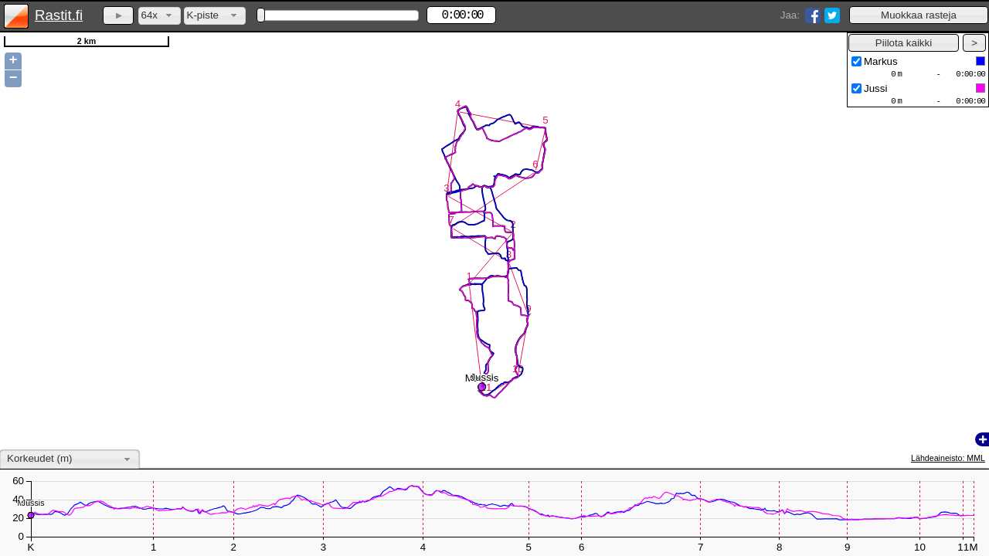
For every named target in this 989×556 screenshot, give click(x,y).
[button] (918, 15)
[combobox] (159, 16)
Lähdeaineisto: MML (948, 458)
